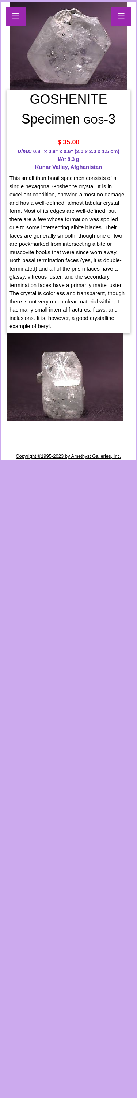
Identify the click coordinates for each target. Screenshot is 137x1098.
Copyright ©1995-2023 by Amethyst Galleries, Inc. (68, 456)
